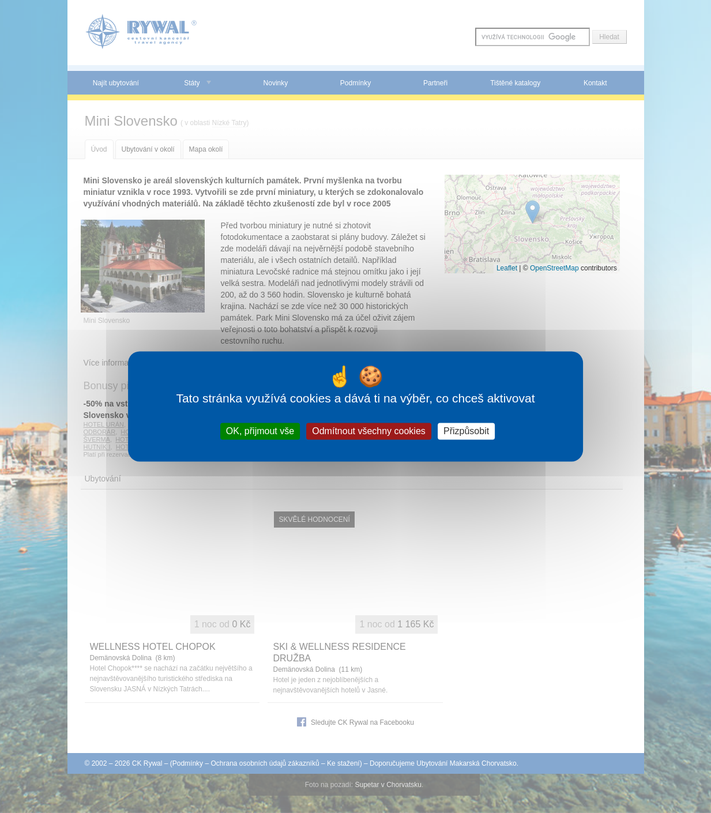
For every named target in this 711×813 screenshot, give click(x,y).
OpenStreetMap (554, 268)
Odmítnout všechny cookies (369, 431)
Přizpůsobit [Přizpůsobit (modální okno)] (466, 431)
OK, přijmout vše (260, 431)
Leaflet (506, 268)
